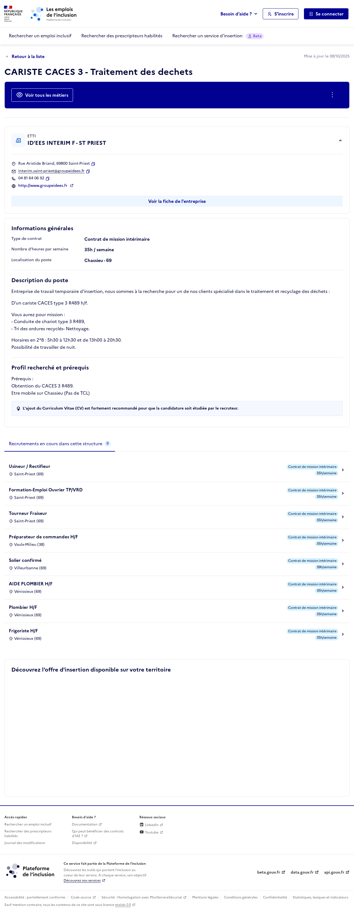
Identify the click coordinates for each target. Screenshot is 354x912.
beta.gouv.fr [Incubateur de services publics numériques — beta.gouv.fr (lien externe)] (268, 872)
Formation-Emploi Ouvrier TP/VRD (46, 489)
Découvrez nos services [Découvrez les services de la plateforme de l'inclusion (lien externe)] (82, 880)
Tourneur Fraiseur (28, 513)
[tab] (59, 444)
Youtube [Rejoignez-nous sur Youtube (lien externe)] (148, 832)
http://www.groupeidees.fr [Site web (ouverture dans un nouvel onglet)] (43, 185)
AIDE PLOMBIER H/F (31, 583)
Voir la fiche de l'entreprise (177, 201)
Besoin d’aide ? (236, 14)
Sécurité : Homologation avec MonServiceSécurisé (141, 897)
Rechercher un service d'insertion (218, 35)
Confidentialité (275, 897)
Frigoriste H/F (23, 630)
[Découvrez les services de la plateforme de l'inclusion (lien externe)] (30, 870)
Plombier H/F (23, 607)
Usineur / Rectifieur (29, 466)
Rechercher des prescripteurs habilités (121, 35)
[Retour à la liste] (26, 56)
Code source (81, 897)
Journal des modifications (24, 842)
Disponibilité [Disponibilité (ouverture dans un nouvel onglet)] (82, 842)
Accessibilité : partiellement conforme (34, 897)
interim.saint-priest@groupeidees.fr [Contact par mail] (51, 171)
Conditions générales (240, 897)
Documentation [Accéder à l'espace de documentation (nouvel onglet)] (84, 824)
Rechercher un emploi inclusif (40, 35)
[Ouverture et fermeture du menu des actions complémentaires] (333, 95)
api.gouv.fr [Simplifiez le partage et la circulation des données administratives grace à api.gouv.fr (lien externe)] (334, 872)
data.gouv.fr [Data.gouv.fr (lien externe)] (302, 872)
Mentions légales (205, 897)
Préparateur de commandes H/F (43, 536)
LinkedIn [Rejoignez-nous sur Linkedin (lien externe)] (148, 824)
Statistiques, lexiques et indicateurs (320, 897)
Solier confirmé (25, 560)
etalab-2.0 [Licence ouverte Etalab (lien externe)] (123, 904)
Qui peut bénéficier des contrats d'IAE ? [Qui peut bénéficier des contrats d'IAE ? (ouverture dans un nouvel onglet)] (98, 833)
